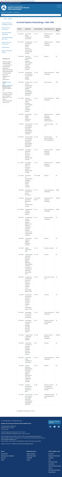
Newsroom (17, 12)
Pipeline (10, 18)
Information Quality (52, 461)
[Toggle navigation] (59, 6)
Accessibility (29, 457)
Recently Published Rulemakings (6, 33)
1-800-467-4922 (25, 433)
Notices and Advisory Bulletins (7, 51)
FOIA (49, 459)
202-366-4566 (9, 85)
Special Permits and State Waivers (6, 43)
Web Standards (51, 472)
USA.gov (50, 468)
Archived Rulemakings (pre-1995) (7, 38)
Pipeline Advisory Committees (6, 28)
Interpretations (5, 47)
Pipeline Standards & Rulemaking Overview (7, 23)
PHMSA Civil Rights (31, 453)
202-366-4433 (4, 429)
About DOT (51, 453)
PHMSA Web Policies (31, 455)
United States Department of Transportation (12, 2)
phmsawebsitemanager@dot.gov (25, 443)
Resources (3, 457)
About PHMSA (4, 453)
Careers (28, 459)
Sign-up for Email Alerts (6, 12)
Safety (2, 459)
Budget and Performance (54, 455)
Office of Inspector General (54, 466)
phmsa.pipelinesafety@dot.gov (34, 436)
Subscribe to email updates (54, 422)
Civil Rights (50, 457)
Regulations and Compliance (7, 455)
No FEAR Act (51, 464)
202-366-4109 (21, 432)
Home (5, 18)
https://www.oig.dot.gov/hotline (33, 441)
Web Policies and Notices (54, 470)
